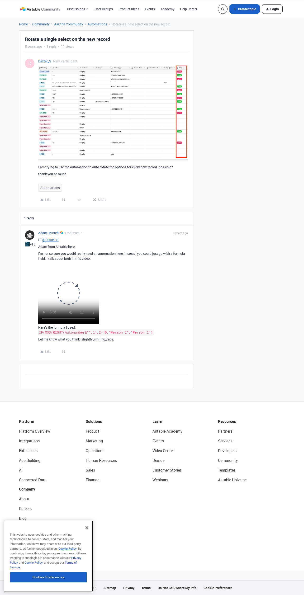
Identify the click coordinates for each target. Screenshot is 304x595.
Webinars (160, 479)
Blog (23, 518)
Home (23, 24)
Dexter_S (44, 61)
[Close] (87, 528)
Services (225, 441)
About (24, 498)
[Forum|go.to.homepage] (40, 9)
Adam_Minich (48, 233)
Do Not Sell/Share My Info (177, 588)
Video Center (163, 450)
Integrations (29, 441)
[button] (244, 9)
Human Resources (101, 460)
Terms (146, 588)
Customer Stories (167, 470)
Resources (227, 421)
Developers (227, 450)
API (93, 588)
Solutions (94, 421)
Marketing (94, 441)
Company (27, 489)
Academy (167, 9)
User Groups (104, 9)
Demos (158, 460)
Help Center (188, 9)
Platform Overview (34, 431)
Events (150, 9)
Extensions (28, 450)
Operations (95, 450)
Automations (97, 24)
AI (21, 470)
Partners (225, 431)
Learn (157, 421)
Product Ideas (129, 9)
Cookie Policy (67, 549)
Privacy (128, 588)
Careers (25, 508)
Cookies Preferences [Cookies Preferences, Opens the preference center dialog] (48, 578)
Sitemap (110, 588)
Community (41, 24)
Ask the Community (68, 24)
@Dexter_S (50, 239)
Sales (90, 470)
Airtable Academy (167, 431)
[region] (48, 556)
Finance (92, 479)
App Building (29, 460)
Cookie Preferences (218, 588)
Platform (26, 421)
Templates (227, 470)
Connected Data (33, 479)
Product (92, 431)
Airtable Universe (232, 479)
